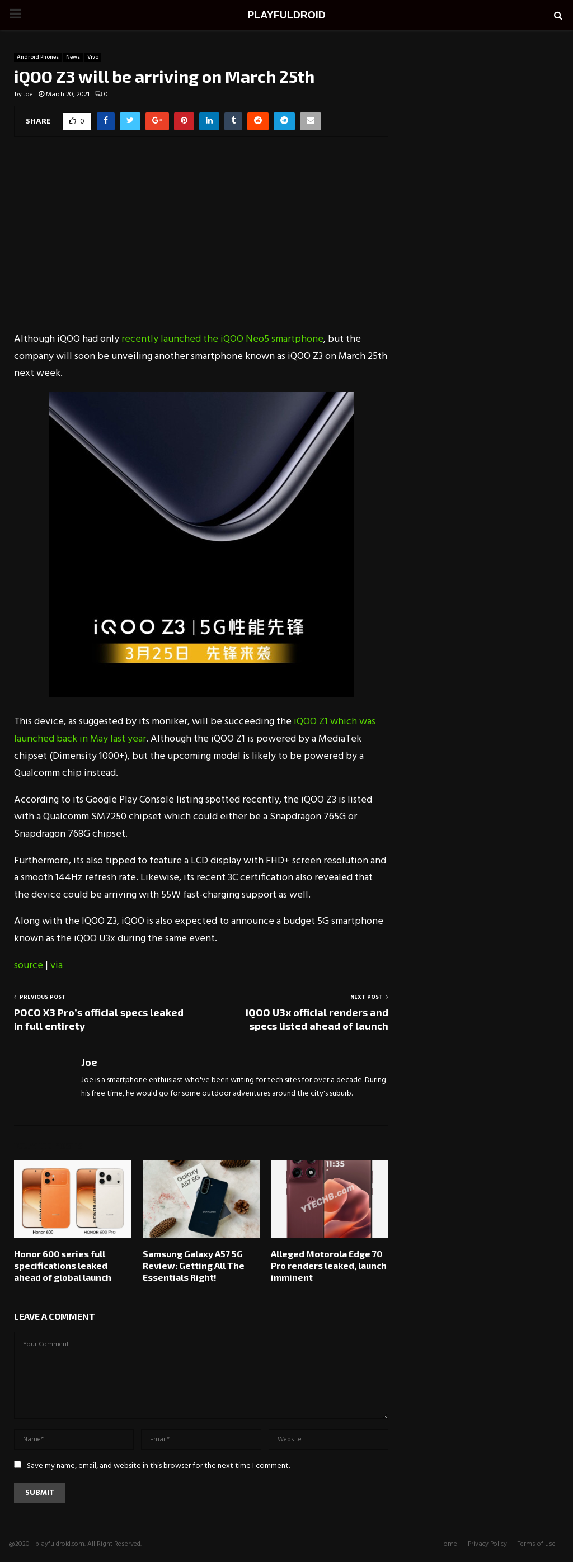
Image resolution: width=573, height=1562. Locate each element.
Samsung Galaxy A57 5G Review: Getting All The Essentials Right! (194, 1265)
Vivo (92, 57)
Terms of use (537, 1544)
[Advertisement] (201, 241)
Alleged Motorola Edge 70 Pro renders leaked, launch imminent (329, 1265)
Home (448, 1544)
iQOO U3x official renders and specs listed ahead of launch (317, 1019)
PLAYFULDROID (286, 15)
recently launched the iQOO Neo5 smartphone (222, 339)
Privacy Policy (487, 1544)
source (28, 965)
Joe (28, 94)
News (73, 57)
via (56, 965)
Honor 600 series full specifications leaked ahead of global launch (62, 1265)
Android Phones (38, 57)
